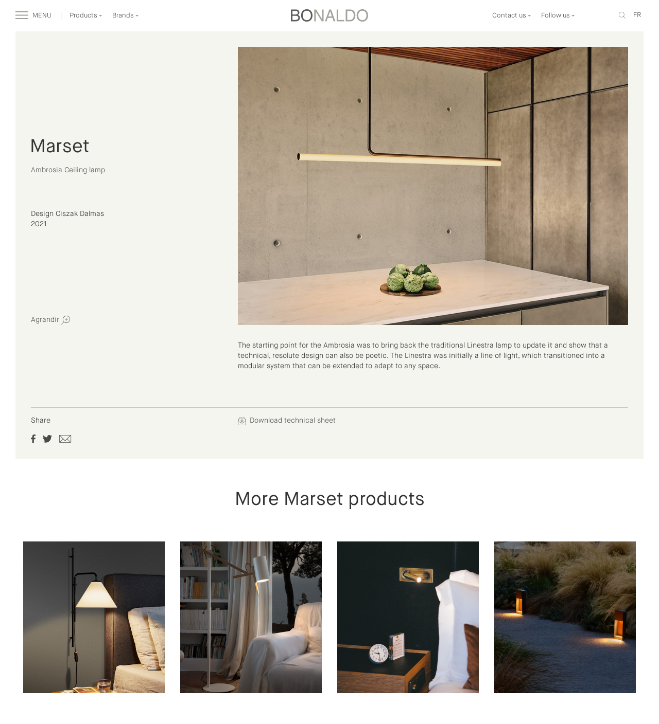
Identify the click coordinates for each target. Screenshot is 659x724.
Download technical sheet (287, 420)
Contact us (511, 15)
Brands (125, 15)
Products (86, 15)
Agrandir (50, 320)
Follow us (558, 15)
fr (637, 15)
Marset (60, 147)
